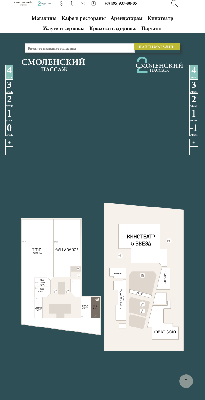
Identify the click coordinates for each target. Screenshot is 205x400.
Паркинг (151, 28)
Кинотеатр (160, 18)
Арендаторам (126, 18)
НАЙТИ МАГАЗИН (156, 46)
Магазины (44, 18)
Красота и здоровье (112, 28)
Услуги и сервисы (64, 28)
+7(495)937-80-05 (121, 3)
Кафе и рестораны (83, 18)
